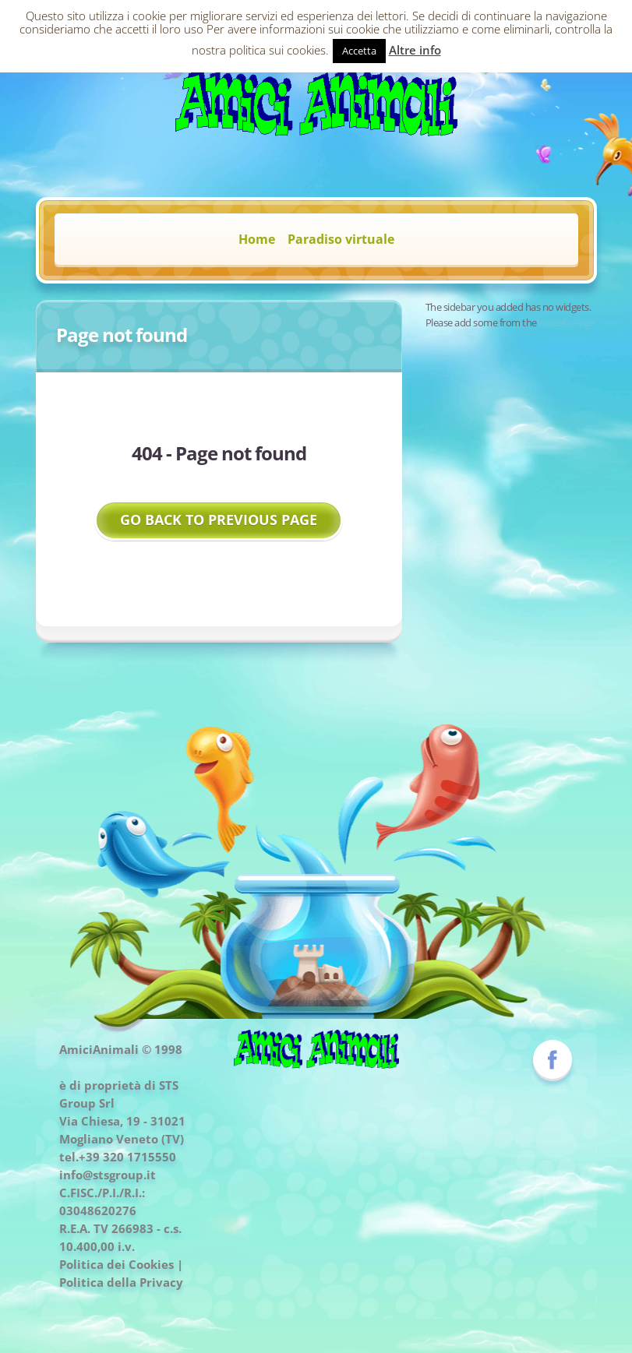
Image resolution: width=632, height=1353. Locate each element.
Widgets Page (566, 322)
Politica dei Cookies (116, 1264)
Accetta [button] (359, 51)
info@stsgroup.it (107, 1174)
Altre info (415, 50)
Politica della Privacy (121, 1282)
